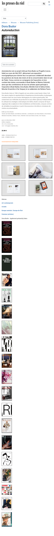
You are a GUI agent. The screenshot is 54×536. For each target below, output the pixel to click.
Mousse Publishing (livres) (29, 22)
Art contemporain (7, 203)
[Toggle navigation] (5, 9)
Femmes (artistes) (8, 214)
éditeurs (4, 22)
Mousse (13, 22)
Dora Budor (9, 26)
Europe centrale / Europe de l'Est (12, 210)
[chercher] (34, 3)
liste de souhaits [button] (8, 65)
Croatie (4, 207)
